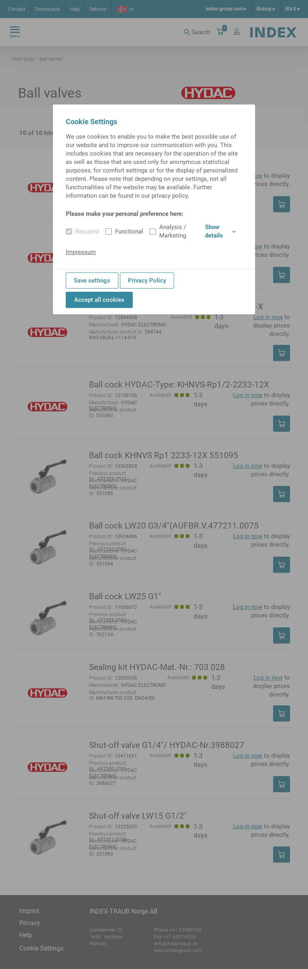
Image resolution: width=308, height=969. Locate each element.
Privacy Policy (147, 280)
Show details (220, 231)
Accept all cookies (99, 299)
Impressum (81, 252)
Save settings (92, 280)
